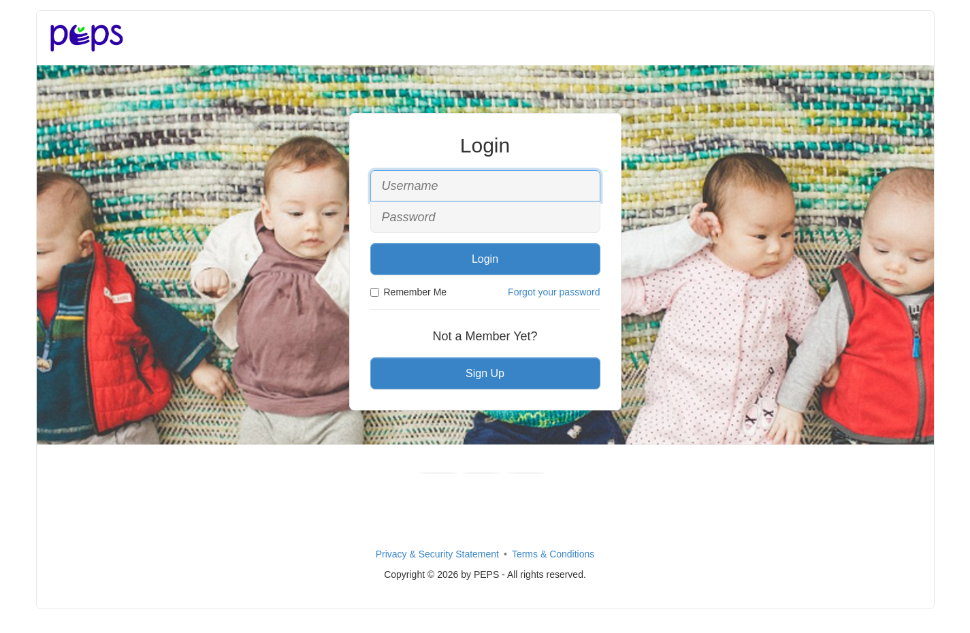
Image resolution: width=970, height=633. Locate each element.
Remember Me (408, 292)
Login (485, 259)
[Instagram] (526, 473)
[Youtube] (482, 473)
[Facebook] (438, 473)
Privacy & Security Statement (437, 554)
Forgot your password (554, 292)
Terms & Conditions (553, 554)
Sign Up (485, 373)
